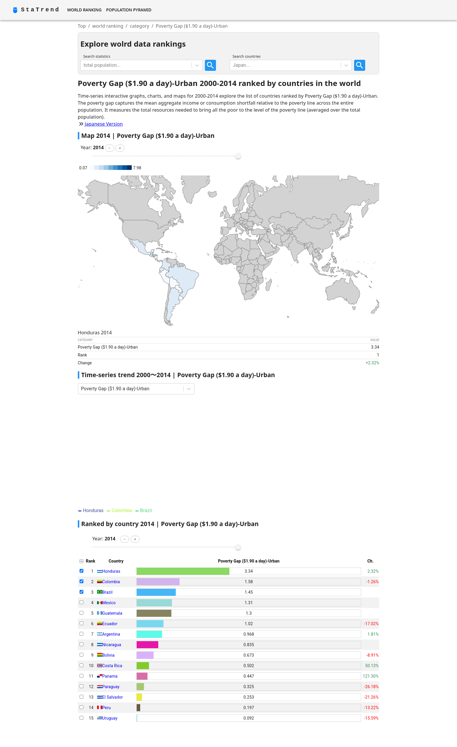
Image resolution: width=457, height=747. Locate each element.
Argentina (111, 634)
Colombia (111, 581)
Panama (110, 676)
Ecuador (109, 623)
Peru (106, 707)
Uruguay (109, 718)
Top (82, 26)
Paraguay (110, 686)
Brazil (107, 592)
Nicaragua (111, 644)
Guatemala (112, 613)
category (139, 26)
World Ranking (84, 10)
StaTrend (40, 10)
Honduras (111, 571)
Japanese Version (104, 124)
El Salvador (112, 697)
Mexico (109, 602)
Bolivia (108, 655)
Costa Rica (112, 665)
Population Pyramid (128, 10)
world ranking (108, 26)
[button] (109, 148)
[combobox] (84, 65)
